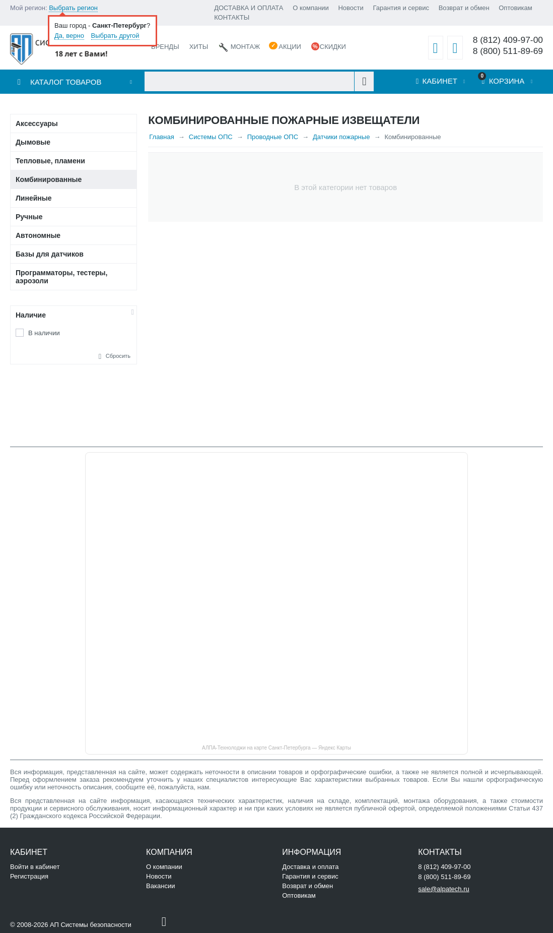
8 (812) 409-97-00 (508, 40)
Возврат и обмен (464, 8)
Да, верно (69, 35)
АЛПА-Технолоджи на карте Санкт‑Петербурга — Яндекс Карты (276, 748)
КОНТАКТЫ (231, 17)
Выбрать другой (115, 35)
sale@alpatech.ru (443, 889)
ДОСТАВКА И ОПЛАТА (248, 8)
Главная (161, 137)
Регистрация (29, 876)
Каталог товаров (65, 82)
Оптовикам (515, 8)
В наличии (44, 333)
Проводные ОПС (272, 137)
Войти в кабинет (34, 866)
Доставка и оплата (310, 866)
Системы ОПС (211, 137)
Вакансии (160, 886)
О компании (311, 8)
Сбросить (118, 356)
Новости (350, 8)
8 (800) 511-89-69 (508, 51)
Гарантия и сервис (401, 8)
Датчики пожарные (341, 137)
